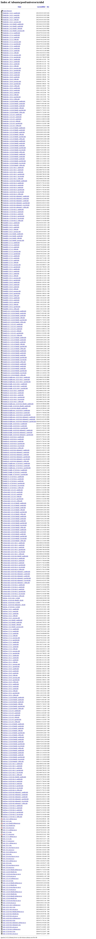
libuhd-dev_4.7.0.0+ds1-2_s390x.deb (13, 220)
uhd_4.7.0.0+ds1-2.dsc (9, 931)
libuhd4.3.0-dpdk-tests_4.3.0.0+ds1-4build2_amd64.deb (18, 404)
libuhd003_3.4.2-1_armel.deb (11, 225)
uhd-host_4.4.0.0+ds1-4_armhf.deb (12, 783)
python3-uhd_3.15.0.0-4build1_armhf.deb (14, 534)
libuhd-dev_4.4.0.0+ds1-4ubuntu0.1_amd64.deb (16, 196)
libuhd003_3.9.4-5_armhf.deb (11, 287)
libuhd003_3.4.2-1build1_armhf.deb (13, 236)
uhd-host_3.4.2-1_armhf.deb (10, 613)
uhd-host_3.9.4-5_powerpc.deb (11, 677)
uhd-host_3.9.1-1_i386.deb (10, 662)
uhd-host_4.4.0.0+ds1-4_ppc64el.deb (13, 785)
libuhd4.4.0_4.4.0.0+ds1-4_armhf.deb (13, 441)
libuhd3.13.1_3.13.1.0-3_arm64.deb (12, 326)
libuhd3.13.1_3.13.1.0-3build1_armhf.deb (14, 342)
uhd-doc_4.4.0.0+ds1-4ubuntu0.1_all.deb (14, 604)
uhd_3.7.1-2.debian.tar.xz (10, 830)
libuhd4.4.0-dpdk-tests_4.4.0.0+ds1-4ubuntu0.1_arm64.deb (19, 419)
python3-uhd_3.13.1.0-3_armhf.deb (12, 494)
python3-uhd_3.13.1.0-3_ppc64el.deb (13, 498)
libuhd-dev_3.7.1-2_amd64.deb (11, 33)
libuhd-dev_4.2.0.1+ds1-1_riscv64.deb (13, 176)
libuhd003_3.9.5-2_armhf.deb (11, 302)
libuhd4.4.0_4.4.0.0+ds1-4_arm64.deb (13, 439)
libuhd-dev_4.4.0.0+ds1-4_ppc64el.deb (13, 189)
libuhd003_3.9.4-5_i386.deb (10, 289)
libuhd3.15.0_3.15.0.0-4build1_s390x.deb (14, 375)
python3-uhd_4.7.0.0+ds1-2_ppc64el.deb (14, 591)
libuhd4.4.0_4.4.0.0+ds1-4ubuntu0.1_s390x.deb (16, 461)
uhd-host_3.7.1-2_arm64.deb (11, 631)
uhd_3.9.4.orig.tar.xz (8, 858)
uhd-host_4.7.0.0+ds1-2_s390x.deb (12, 816)
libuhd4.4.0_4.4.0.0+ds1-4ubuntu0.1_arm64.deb (16, 452)
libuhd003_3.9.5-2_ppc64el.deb (11, 306)
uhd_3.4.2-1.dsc (7, 821)
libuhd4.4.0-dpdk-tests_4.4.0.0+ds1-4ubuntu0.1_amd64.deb (19, 417)
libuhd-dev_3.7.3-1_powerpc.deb (12, 55)
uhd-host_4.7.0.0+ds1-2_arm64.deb (12, 808)
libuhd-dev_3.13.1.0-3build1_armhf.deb (14, 132)
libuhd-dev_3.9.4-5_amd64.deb (11, 72)
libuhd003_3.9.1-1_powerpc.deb (12, 278)
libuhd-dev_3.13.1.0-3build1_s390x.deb (14, 139)
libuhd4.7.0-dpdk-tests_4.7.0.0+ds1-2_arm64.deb (16, 465)
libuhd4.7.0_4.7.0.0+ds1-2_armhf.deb (13, 481)
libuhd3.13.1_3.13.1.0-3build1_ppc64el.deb (15, 346)
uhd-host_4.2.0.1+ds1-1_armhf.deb (12, 768)
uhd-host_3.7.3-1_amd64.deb (11, 642)
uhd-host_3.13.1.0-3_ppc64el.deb (12, 719)
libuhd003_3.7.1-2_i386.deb (10, 249)
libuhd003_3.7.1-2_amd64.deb (11, 242)
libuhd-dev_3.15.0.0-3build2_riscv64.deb (14, 150)
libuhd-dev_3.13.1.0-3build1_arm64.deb (14, 130)
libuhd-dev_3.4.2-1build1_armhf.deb (13, 26)
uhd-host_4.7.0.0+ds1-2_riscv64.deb (13, 814)
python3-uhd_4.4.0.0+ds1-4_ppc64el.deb (14, 565)
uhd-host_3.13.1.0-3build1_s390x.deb (13, 735)
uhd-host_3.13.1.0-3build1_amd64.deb (13, 724)
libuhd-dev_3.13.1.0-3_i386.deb (11, 121)
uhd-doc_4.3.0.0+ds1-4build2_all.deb (13, 600)
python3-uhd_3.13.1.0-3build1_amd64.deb (14, 503)
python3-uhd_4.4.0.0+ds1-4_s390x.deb (13, 569)
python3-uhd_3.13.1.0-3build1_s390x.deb (14, 514)
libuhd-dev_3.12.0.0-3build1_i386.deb (13, 108)
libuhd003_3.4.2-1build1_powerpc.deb (13, 240)
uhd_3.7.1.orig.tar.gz (8, 834)
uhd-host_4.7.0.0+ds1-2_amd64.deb (12, 805)
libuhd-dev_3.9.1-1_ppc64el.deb (12, 70)
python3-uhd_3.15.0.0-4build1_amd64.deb (14, 529)
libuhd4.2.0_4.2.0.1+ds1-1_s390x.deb (13, 401)
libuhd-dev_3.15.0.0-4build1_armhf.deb (14, 158)
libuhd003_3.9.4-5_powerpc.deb (12, 291)
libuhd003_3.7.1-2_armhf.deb (11, 247)
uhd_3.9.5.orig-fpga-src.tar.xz (11, 865)
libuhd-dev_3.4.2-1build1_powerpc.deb (13, 30)
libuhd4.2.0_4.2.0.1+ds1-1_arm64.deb (13, 393)
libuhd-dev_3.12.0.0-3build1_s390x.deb (14, 112)
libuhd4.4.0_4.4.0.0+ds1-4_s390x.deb (13, 448)
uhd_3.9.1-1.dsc (7, 845)
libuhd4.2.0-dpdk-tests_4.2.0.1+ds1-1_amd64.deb (16, 377)
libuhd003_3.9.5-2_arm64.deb (11, 300)
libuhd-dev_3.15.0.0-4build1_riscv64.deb (14, 163)
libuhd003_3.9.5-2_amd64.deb (11, 298)
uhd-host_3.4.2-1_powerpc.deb (11, 618)
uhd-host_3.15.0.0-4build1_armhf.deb (13, 755)
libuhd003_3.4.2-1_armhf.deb (11, 227)
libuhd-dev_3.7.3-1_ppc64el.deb (12, 57)
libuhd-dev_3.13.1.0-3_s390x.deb (12, 125)
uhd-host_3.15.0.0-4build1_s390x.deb (13, 761)
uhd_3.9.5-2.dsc (7, 863)
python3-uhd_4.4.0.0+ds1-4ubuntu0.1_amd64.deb (16, 571)
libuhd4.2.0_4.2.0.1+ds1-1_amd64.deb (13, 390)
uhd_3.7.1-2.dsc (7, 832)
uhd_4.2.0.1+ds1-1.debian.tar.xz (11, 905)
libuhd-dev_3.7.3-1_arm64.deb (11, 48)
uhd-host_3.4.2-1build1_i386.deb (12, 624)
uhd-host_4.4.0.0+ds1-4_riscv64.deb (13, 788)
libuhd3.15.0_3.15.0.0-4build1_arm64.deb (14, 366)
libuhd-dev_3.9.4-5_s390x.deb (11, 86)
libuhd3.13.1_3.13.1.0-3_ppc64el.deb (13, 333)
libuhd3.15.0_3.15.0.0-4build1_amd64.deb (14, 364)
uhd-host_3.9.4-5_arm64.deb (11, 671)
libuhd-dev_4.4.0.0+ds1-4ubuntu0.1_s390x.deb (16, 207)
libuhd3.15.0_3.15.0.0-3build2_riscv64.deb (14, 359)
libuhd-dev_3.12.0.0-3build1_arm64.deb (14, 103)
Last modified (41, 6)
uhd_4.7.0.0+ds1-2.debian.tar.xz (11, 929)
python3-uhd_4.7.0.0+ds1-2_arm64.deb (13, 587)
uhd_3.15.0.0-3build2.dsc (10, 894)
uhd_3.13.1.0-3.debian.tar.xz (10, 878)
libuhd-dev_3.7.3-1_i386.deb (11, 52)
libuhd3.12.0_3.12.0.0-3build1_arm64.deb (14, 313)
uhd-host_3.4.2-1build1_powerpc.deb (13, 627)
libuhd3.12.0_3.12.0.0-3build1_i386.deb (14, 317)
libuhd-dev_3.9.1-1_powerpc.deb (12, 68)
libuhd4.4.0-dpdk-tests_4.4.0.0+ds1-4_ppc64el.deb (17, 415)
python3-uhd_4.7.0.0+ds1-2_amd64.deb (14, 585)
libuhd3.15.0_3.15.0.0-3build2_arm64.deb (14, 353)
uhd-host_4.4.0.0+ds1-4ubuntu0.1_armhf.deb (15, 797)
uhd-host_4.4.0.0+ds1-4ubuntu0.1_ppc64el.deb (16, 799)
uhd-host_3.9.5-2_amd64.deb (11, 684)
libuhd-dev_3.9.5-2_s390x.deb (11, 99)
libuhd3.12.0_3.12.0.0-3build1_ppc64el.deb (15, 320)
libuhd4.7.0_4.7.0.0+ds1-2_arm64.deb (13, 479)
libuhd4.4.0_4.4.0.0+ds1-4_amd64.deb (13, 437)
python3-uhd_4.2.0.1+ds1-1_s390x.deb (13, 554)
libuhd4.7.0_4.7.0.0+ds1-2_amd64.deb (13, 476)
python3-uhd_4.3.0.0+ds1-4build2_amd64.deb (15, 556)
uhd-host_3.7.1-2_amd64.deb (11, 629)
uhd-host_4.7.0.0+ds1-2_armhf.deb (12, 810)
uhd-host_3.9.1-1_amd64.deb (11, 655)
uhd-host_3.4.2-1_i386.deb (10, 615)
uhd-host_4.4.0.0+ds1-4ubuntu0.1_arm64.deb (15, 794)
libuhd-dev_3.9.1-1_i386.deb (11, 66)
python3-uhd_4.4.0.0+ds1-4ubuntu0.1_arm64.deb (16, 574)
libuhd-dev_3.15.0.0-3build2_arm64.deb (14, 143)
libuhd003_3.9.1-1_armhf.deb (11, 273)
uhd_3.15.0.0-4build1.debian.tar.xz (12, 896)
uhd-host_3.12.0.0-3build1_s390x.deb (13, 708)
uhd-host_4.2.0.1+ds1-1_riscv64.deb (13, 772)
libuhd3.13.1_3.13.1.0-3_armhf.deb (12, 328)
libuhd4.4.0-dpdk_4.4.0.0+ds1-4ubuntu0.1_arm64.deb (17, 432)
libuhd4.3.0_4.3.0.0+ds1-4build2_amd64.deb (15, 408)
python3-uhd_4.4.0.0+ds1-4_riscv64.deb (14, 567)
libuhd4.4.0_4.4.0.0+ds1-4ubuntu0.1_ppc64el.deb (16, 457)
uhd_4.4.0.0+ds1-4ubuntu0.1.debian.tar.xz (14, 922)
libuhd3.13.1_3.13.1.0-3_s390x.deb (12, 335)
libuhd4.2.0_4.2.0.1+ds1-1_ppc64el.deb (14, 397)
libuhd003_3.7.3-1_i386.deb (10, 262)
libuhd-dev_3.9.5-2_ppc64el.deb (12, 97)
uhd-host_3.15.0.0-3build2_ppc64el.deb (14, 744)
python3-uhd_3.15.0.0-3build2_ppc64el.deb (15, 523)
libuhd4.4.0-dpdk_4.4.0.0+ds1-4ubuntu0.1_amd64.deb (18, 430)
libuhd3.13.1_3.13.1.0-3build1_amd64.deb (14, 337)
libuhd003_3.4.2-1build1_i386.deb (12, 238)
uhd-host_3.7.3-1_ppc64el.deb (11, 653)
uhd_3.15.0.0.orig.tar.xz (9, 903)
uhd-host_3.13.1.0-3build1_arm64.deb (13, 726)
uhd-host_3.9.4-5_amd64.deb (11, 668)
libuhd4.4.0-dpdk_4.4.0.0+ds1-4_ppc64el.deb (15, 428)
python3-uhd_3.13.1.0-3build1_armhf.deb (14, 507)
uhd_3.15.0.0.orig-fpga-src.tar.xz (12, 900)
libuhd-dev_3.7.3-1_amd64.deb (11, 46)
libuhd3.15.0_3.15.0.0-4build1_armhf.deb (14, 368)
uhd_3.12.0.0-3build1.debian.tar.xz (12, 869)
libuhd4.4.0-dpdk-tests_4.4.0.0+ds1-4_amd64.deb (16, 410)
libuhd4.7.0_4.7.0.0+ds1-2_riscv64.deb (13, 485)
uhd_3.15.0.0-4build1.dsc (10, 898)
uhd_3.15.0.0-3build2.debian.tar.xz (12, 891)
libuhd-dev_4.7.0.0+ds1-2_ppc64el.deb (13, 216)
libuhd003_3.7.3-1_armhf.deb (11, 260)
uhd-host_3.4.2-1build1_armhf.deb (12, 622)
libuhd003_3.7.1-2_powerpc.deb (12, 251)
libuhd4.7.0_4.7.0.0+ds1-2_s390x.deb (13, 487)
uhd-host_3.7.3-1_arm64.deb (11, 644)
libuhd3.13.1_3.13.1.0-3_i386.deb (12, 331)
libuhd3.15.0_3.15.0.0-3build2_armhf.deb (14, 355)
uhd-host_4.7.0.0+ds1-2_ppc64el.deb (13, 812)
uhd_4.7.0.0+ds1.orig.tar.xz (10, 933)
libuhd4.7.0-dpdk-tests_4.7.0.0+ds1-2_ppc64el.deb (17, 468)
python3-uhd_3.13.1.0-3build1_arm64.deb (14, 505)
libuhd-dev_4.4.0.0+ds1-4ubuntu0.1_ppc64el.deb (16, 203)
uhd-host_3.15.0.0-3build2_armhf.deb (13, 741)
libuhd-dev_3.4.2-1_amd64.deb (11, 13)
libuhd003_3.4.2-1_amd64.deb (11, 222)
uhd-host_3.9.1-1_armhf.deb (10, 660)
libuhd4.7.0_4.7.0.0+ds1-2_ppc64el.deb (14, 483)
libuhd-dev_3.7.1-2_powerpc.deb (12, 41)
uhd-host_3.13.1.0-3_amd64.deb (12, 710)
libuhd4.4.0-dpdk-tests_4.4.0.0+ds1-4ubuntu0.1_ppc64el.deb (19, 421)
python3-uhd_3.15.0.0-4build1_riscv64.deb (14, 538)
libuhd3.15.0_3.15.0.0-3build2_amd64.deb (14, 351)
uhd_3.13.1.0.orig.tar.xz (9, 889)
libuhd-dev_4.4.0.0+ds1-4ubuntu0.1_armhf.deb (16, 200)
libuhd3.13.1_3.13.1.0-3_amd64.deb (13, 324)
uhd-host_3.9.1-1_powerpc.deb (11, 664)
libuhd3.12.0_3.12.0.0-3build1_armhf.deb (14, 315)
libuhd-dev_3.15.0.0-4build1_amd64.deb (14, 154)
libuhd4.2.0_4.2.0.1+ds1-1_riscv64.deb (13, 399)
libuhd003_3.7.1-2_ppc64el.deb (11, 253)
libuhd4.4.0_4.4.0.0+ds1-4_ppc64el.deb (14, 443)
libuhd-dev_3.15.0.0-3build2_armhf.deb (14, 145)
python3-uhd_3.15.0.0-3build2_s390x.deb (14, 527)
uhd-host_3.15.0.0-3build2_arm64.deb (13, 739)
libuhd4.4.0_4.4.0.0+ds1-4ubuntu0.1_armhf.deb (16, 454)
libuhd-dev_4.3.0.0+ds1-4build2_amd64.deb (15, 181)
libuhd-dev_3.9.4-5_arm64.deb (11, 75)
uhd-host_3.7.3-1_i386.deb (10, 649)
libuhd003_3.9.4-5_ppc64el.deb (11, 293)
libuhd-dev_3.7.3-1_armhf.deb (11, 50)
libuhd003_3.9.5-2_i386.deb (10, 304)
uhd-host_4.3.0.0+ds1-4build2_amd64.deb (14, 777)
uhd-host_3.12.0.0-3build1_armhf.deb (13, 702)
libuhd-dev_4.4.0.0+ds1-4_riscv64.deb (13, 192)
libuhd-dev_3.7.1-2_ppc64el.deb (12, 44)
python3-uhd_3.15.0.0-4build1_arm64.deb (14, 532)
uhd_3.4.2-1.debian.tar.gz (10, 819)
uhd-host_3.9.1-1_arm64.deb (11, 657)
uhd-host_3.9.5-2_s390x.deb (10, 695)
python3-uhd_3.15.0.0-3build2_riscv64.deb (14, 525)
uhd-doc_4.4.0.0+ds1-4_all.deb (11, 602)
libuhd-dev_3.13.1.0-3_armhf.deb (12, 119)
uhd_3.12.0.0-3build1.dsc (10, 872)
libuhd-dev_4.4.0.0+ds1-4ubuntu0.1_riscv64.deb (16, 205)
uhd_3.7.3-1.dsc (7, 838)
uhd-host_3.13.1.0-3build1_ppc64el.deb (14, 733)
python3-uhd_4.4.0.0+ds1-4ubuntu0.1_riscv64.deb (16, 580)
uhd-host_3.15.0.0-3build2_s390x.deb (13, 748)
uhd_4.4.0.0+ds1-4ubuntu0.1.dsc (12, 925)
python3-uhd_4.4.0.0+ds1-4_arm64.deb (13, 560)
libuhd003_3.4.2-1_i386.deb (10, 229)
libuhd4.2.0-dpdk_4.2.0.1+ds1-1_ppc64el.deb (15, 388)
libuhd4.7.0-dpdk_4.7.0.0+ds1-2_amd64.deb (15, 470)
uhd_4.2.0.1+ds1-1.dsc (9, 907)
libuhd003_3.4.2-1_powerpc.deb (12, 231)
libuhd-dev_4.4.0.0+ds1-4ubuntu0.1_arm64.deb (16, 198)
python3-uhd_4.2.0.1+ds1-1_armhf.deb (13, 547)
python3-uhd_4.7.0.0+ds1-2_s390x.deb (13, 596)
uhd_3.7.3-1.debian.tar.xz (10, 836)
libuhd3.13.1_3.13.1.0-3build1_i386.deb (14, 344)
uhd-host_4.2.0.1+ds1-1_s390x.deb (12, 774)
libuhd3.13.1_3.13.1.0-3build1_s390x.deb (14, 348)
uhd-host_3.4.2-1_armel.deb (10, 611)
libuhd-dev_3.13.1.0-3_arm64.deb (12, 117)
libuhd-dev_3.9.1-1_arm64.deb (11, 61)
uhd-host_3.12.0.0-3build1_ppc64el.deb (14, 706)
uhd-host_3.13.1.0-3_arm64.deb (11, 713)
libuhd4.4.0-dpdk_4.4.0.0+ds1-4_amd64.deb (15, 423)
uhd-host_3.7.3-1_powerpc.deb (11, 651)
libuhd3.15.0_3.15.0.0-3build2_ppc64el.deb (15, 357)
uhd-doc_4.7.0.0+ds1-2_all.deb (11, 607)
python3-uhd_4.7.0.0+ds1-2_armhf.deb (13, 589)
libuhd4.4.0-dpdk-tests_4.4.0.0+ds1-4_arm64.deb (16, 412)
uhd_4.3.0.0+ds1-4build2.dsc (11, 914)
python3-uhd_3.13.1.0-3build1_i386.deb (14, 510)
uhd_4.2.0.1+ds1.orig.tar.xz (10, 909)
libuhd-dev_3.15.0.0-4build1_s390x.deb (14, 165)
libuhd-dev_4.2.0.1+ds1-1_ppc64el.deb (13, 174)
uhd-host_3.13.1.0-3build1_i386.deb (13, 730)
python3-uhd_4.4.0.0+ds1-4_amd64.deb (14, 558)
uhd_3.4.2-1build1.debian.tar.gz (11, 823)
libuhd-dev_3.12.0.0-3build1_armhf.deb (14, 105)
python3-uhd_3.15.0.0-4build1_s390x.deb (14, 540)
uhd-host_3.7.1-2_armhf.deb (10, 633)
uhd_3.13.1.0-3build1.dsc (10, 885)
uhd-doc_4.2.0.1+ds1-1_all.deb (11, 598)
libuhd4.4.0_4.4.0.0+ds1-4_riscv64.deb (13, 445)
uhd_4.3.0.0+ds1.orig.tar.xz (10, 916)
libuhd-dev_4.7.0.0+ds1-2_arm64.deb (13, 211)
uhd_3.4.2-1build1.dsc (9, 825)
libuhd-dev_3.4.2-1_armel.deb (11, 15)
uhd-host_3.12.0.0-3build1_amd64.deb (13, 697)
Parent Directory (7, 11)
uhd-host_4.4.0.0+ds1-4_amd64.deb (12, 779)
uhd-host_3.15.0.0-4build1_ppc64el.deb (14, 757)
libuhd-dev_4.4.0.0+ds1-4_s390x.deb (13, 194)
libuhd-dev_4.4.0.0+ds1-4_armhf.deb (13, 187)
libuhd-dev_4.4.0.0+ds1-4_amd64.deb (13, 183)
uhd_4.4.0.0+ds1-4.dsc (9, 920)
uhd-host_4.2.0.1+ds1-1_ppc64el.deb (13, 770)
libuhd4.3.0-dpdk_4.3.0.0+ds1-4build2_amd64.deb (17, 406)
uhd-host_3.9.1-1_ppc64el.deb (11, 666)
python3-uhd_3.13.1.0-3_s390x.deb (12, 501)
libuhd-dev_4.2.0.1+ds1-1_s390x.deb (13, 178)
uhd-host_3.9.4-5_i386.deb (10, 675)
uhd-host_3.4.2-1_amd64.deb (11, 609)
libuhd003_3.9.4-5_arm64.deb (11, 284)
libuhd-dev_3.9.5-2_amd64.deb (11, 88)
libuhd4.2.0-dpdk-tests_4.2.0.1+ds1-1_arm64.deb (16, 379)
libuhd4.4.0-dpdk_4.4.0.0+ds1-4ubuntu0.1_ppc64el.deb (18, 434)
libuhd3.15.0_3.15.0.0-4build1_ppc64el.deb (15, 370)
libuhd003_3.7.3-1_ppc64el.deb (11, 267)
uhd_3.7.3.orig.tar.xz (8, 841)
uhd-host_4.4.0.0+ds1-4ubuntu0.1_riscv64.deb (15, 801)
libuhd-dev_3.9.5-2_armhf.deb (11, 92)
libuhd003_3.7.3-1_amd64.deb (11, 256)
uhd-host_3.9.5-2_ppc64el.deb (11, 693)
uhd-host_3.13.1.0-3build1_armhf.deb (13, 728)
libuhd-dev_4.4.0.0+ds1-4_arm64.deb (13, 185)
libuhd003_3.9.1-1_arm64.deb (11, 271)
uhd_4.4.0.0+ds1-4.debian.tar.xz (11, 918)
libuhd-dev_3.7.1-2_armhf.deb (11, 37)
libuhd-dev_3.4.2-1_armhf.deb (11, 17)
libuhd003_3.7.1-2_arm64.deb (11, 245)
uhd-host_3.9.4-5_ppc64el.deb (11, 680)
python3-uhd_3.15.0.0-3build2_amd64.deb (14, 516)
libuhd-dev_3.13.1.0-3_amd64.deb (12, 114)
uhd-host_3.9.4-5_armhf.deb (10, 673)
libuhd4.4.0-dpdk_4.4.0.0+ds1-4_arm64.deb (15, 426)
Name (19, 6)
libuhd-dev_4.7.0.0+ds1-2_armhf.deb (13, 214)
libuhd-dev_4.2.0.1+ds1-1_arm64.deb (13, 170)
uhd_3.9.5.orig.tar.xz (8, 867)
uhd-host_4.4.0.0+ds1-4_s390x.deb (12, 790)
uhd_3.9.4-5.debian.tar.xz (10, 852)
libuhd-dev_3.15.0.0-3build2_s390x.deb (14, 152)
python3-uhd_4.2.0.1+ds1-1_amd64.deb (14, 543)
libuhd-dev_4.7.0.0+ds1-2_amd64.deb (13, 209)
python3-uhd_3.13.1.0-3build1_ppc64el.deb (15, 512)
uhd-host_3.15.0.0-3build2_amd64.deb (13, 737)
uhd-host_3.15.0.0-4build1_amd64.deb (13, 750)
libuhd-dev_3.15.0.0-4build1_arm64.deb (14, 156)
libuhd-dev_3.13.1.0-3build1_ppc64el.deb (14, 136)
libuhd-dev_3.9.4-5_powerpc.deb (12, 81)
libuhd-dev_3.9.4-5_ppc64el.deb (12, 83)
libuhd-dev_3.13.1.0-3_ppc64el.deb (12, 123)
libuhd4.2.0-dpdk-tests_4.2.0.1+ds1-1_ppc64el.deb (17, 381)
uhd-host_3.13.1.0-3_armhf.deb (11, 715)
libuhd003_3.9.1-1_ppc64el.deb (11, 280)
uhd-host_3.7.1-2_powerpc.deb (11, 638)
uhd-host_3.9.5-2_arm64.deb (11, 686)
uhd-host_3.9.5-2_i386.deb (10, 691)
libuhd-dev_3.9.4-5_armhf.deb (11, 77)
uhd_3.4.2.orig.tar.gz (8, 827)
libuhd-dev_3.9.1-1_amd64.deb (11, 59)
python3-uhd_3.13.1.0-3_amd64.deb (13, 490)
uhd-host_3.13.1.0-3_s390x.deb (11, 721)
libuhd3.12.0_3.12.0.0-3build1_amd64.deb (14, 311)
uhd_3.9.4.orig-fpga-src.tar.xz (11, 856)
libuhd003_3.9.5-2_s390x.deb (11, 309)
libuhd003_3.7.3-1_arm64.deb (11, 258)
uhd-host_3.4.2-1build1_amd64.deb (12, 620)
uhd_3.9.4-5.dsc (7, 854)
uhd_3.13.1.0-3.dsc (8, 880)
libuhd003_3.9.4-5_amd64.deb (11, 282)
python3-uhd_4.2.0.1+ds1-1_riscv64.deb (14, 551)
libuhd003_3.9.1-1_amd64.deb (11, 269)
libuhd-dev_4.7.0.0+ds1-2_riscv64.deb (13, 218)
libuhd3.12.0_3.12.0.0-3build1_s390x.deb (14, 322)
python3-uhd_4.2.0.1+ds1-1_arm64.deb (13, 545)
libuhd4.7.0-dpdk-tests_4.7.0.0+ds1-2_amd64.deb (16, 463)
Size (48, 6)
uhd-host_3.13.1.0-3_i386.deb (11, 717)
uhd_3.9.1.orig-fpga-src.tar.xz (11, 847)
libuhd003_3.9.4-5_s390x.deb (11, 295)
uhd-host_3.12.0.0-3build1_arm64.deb (13, 699)
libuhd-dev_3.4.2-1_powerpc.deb (12, 22)
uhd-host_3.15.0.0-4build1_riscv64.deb (13, 759)
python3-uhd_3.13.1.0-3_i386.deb (12, 496)
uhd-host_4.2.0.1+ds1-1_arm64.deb (12, 766)
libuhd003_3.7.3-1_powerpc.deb (12, 264)
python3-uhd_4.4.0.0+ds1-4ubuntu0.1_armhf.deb (16, 576)
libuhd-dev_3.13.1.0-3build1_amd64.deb (14, 128)
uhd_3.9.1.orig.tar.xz (8, 850)
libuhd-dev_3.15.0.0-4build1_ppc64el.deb (14, 161)
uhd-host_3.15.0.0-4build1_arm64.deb (13, 752)
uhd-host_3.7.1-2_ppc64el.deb (11, 640)
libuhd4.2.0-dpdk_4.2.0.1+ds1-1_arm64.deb (15, 386)
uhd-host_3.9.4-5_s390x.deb (10, 682)
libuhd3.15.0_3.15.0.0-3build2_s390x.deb (14, 362)
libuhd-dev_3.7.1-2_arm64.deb (11, 35)
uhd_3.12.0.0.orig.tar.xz (9, 876)
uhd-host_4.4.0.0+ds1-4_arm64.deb (12, 781)
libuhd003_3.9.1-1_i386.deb (10, 275)
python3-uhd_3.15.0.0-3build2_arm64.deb (14, 518)
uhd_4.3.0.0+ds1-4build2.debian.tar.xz (13, 911)
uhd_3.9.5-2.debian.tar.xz (10, 861)
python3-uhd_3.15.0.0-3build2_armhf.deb (14, 521)
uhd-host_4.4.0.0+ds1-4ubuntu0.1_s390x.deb (15, 803)
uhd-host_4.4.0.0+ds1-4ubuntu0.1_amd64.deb (15, 792)
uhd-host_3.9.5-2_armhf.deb (10, 688)
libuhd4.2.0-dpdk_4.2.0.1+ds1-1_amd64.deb (15, 384)
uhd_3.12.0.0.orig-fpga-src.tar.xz (12, 874)
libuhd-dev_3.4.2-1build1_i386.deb (12, 28)
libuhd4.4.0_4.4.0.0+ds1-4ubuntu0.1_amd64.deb (16, 450)
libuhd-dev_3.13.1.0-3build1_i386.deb (13, 134)
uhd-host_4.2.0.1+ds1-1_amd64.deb (12, 763)
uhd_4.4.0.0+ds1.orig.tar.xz (10, 927)
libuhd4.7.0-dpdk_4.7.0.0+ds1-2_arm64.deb (15, 472)
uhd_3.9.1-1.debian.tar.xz (10, 843)
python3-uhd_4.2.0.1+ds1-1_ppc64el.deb (14, 549)
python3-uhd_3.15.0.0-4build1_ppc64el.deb (15, 536)
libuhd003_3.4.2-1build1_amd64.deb (13, 234)
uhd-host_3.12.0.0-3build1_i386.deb (13, 704)
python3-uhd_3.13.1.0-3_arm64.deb (12, 492)
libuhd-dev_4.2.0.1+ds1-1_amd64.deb (13, 167)
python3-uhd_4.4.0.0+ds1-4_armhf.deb (13, 563)
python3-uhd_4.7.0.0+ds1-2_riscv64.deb (14, 593)
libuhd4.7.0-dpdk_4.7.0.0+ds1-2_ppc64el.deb (15, 474)
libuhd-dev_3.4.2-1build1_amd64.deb (13, 24)
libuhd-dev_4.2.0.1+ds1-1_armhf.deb (13, 172)
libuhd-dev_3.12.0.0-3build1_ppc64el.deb (14, 110)
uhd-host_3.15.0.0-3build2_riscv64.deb (13, 746)
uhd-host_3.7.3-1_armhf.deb (10, 646)
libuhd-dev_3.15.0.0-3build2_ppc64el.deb (14, 147)
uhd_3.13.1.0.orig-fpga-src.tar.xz (12, 887)
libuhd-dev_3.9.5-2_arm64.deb (11, 90)
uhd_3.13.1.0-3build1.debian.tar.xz (12, 883)
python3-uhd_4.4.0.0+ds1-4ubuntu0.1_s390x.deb (16, 582)
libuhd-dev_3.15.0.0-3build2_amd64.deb (14, 141)
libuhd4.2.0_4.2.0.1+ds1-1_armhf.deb (13, 395)
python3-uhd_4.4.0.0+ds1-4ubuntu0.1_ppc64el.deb (17, 578)
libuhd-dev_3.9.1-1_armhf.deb (11, 64)
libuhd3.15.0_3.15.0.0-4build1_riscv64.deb (14, 373)
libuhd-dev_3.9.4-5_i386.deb (11, 79)
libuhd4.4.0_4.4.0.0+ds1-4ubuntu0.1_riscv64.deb (16, 459)
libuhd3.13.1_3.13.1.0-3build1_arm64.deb (14, 340)
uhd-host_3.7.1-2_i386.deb (10, 635)
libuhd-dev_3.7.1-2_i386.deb (11, 39)
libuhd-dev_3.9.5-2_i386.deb (11, 94)
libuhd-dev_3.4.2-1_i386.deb (11, 19)
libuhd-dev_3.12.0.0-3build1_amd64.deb (14, 101)
